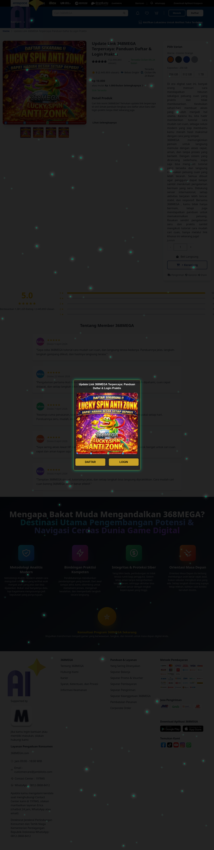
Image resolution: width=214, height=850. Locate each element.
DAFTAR (90, 462)
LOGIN (123, 462)
